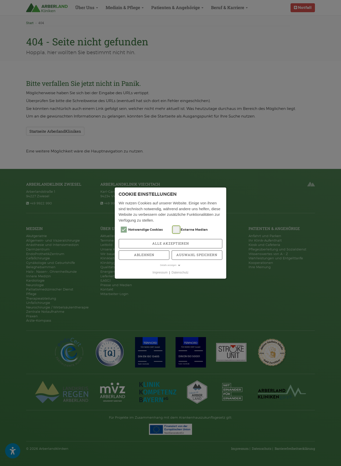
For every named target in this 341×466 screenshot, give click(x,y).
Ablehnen (144, 255)
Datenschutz (180, 272)
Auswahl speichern (196, 255)
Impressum (160, 272)
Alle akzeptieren (170, 243)
